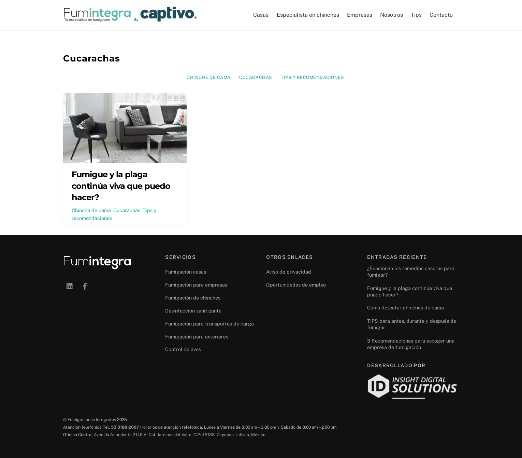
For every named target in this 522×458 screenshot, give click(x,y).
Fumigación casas (185, 272)
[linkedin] (70, 285)
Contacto (441, 15)
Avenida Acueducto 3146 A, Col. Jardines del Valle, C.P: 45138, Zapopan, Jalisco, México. (180, 434)
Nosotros (391, 15)
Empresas (359, 15)
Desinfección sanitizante (193, 311)
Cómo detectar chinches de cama (405, 307)
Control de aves (183, 349)
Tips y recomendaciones (312, 77)
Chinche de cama (209, 77)
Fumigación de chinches (192, 298)
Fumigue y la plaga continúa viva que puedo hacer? (121, 185)
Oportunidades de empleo (296, 285)
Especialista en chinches (308, 15)
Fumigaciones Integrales (92, 419)
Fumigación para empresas (196, 285)
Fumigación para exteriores (196, 336)
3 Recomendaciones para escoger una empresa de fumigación (410, 344)
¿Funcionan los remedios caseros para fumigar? (410, 271)
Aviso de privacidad (288, 272)
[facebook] (85, 285)
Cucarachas (255, 77)
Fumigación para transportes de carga (209, 324)
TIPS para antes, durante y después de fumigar (411, 324)
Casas (261, 15)
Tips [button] (416, 15)
